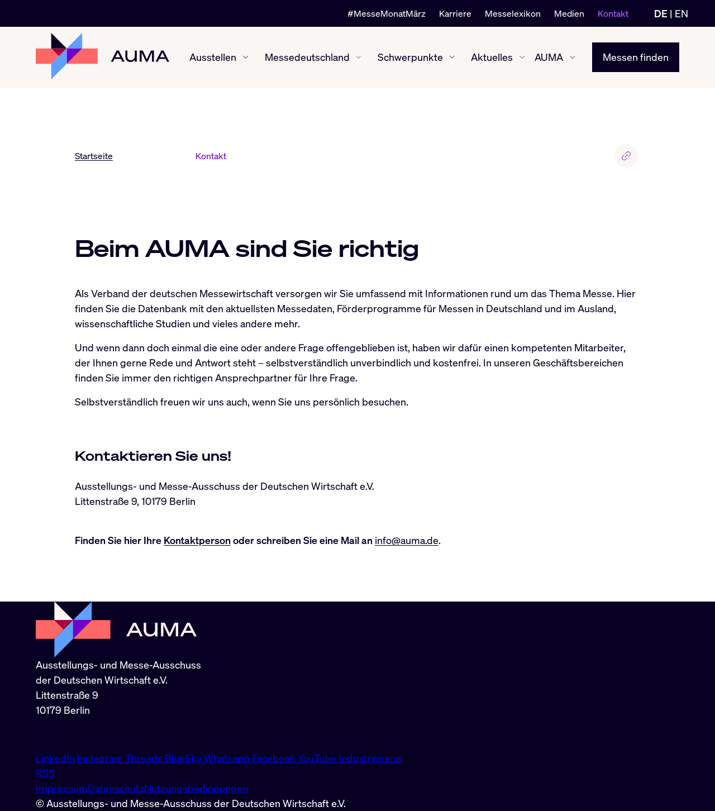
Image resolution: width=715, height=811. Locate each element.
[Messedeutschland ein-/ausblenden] (358, 57)
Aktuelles (492, 57)
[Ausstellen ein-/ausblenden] (245, 57)
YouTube (318, 758)
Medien (569, 13)
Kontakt (613, 13)
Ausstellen (212, 57)
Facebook (275, 758)
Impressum (62, 788)
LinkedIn (56, 758)
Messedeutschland (307, 57)
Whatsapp (228, 758)
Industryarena (370, 758)
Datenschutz (116, 788)
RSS (45, 773)
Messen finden (636, 57)
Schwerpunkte (410, 57)
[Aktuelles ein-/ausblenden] (522, 57)
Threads (145, 758)
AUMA (549, 57)
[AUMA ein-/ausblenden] (572, 57)
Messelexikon (513, 13)
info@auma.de (406, 540)
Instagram (101, 758)
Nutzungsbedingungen (196, 788)
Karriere (455, 13)
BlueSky (184, 758)
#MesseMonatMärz (386, 13)
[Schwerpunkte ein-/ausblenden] (451, 57)
